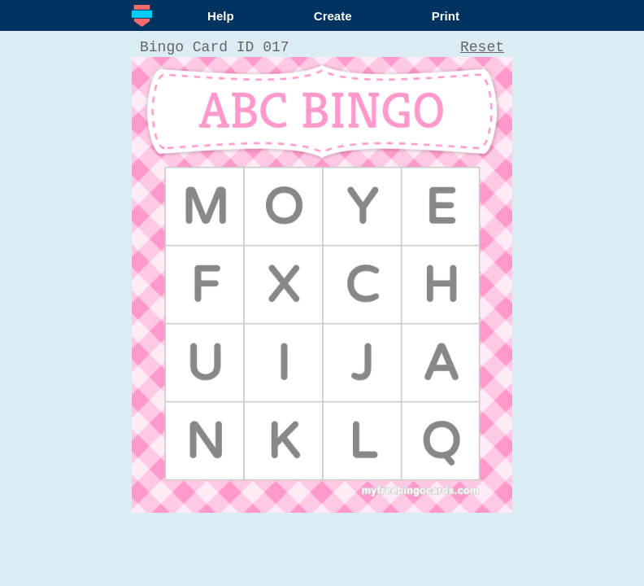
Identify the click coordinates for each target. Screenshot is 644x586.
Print (445, 16)
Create (333, 16)
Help (220, 16)
